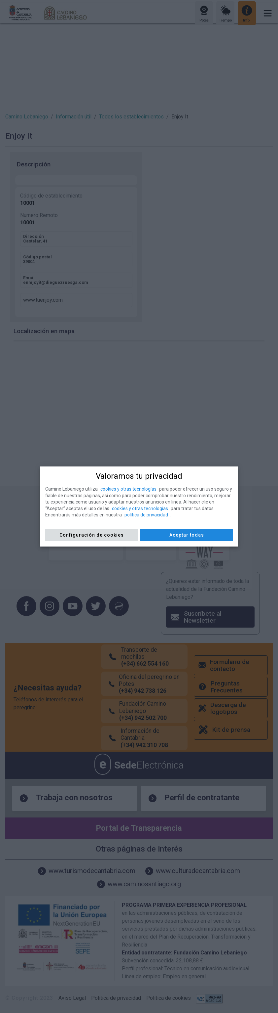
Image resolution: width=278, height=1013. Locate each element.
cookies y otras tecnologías (128, 489)
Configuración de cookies (91, 535)
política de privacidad (146, 514)
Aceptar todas (186, 535)
